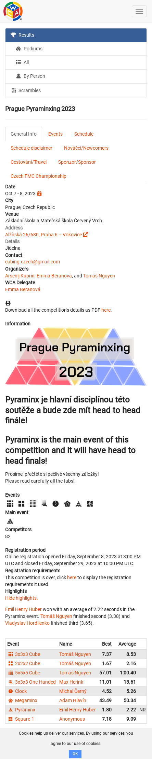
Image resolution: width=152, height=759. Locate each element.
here (106, 310)
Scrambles (26, 90)
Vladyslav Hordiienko (27, 623)
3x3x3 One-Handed (31, 682)
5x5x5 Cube (23, 672)
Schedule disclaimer (31, 148)
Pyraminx (21, 709)
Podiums (29, 48)
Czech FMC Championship (38, 176)
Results (22, 35)
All (22, 62)
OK (75, 754)
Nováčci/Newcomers (86, 148)
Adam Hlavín (72, 700)
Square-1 (20, 719)
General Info (24, 134)
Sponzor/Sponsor (77, 162)
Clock (17, 691)
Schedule (83, 134)
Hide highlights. (21, 598)
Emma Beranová (54, 275)
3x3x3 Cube (23, 654)
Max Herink (71, 682)
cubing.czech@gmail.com (32, 261)
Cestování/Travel (29, 162)
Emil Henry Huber (23, 609)
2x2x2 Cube (23, 663)
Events (55, 134)
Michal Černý (73, 691)
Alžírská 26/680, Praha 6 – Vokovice (43, 234)
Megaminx (22, 700)
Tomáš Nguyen (99, 275)
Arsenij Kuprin (20, 275)
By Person (30, 76)
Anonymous (72, 719)
